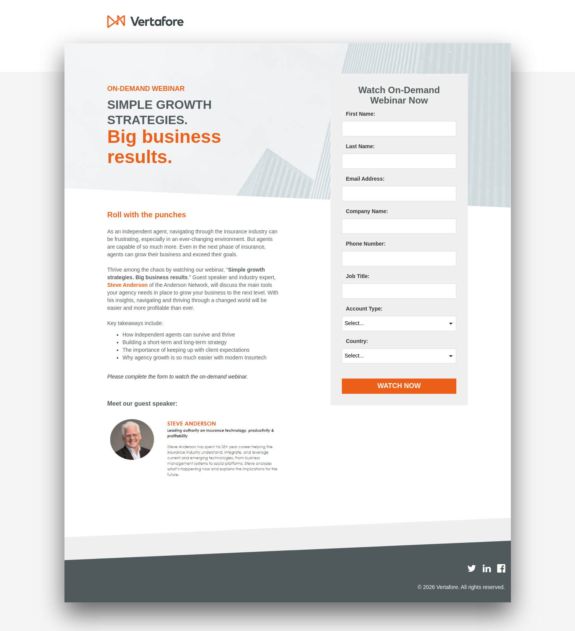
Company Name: (365, 211)
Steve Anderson (127, 285)
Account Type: (362, 309)
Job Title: (355, 276)
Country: (355, 341)
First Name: (358, 114)
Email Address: (363, 179)
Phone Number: (364, 244)
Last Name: (358, 146)
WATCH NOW (399, 386)
